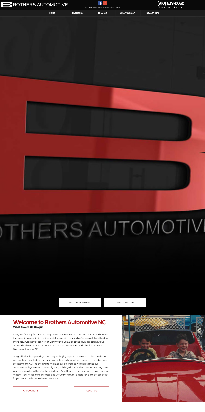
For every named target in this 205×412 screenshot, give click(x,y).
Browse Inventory (80, 302)
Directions (164, 7)
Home (52, 13)
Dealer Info (152, 13)
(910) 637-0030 (170, 3)
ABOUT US (91, 391)
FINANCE (102, 13)
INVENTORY (77, 13)
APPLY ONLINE (30, 391)
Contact (178, 7)
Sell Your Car (127, 13)
